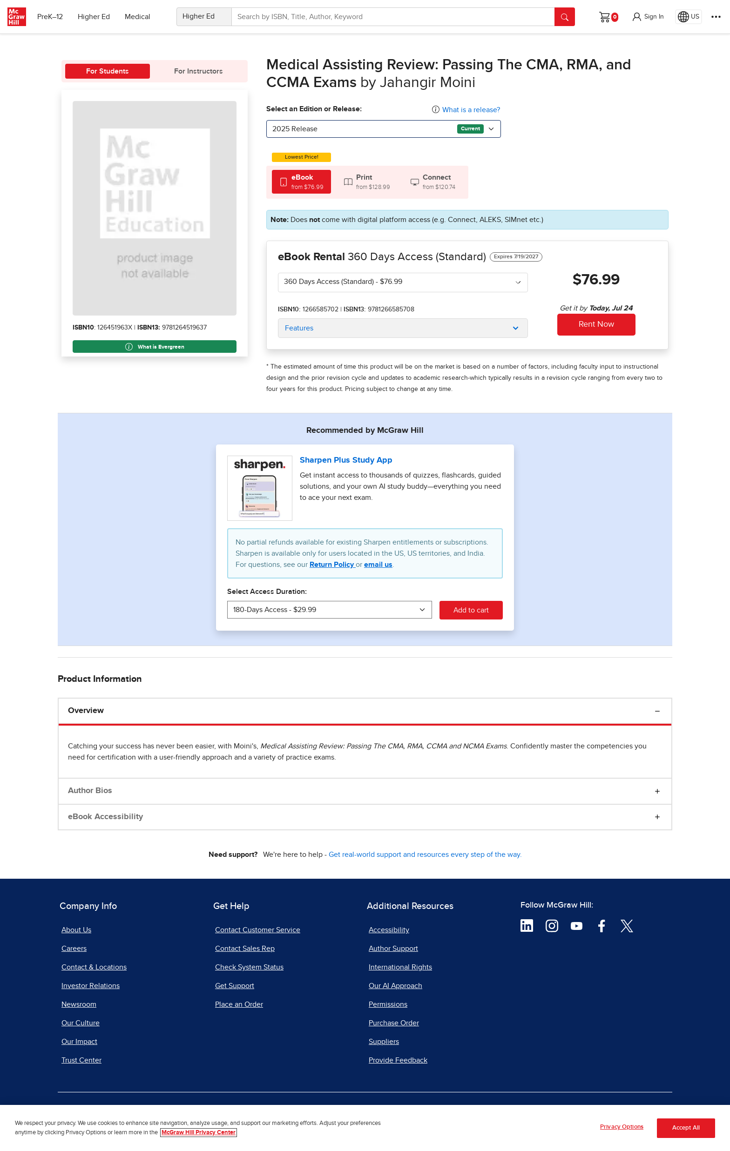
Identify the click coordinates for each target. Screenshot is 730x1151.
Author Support (393, 948)
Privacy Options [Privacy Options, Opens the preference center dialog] (621, 1127)
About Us (76, 930)
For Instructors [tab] (198, 71)
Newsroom (78, 1004)
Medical (137, 16)
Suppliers (384, 1041)
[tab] (301, 182)
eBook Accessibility (105, 817)
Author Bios (90, 791)
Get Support (234, 985)
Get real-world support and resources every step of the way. (425, 854)
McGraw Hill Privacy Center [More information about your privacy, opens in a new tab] (199, 1133)
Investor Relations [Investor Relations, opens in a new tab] (90, 985)
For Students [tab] (107, 71)
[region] (365, 1128)
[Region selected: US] (688, 16)
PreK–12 (50, 16)
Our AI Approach (395, 985)
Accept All (686, 1128)
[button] (648, 16)
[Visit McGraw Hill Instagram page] (552, 925)
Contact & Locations (94, 967)
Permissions (388, 1004)
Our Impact (79, 1041)
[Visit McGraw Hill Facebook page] (601, 925)
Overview (86, 711)
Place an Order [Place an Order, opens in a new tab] (239, 1004)
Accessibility (389, 930)
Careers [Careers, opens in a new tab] (74, 948)
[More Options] (716, 16)
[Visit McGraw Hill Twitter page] (627, 925)
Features (299, 328)
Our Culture (80, 1023)
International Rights (400, 967)
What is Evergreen (154, 346)
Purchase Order (394, 1023)
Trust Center (81, 1060)
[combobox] (383, 129)
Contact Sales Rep (245, 948)
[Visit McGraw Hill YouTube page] (576, 925)
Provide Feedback (398, 1060)
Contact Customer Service (257, 930)
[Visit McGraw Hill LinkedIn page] (526, 925)
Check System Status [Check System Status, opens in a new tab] (249, 967)
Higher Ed (94, 16)
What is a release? (471, 110)
